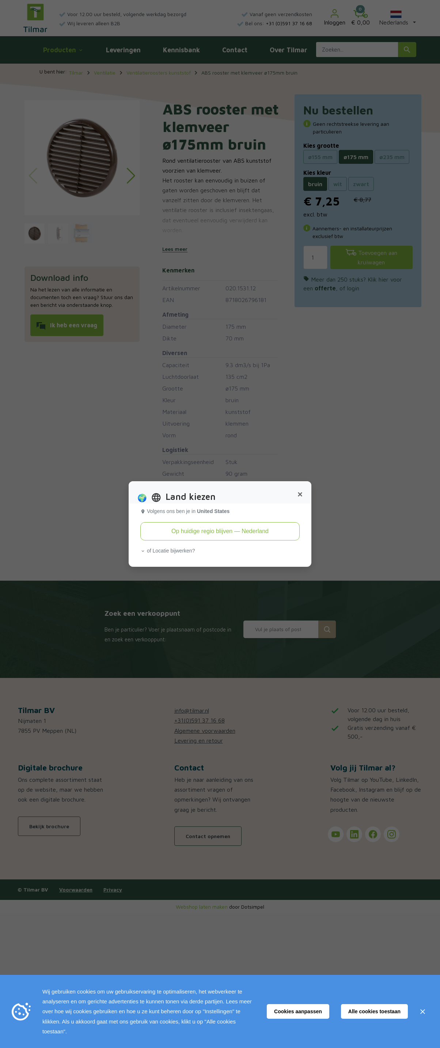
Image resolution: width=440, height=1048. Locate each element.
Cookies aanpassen (298, 1011)
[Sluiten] (422, 1011)
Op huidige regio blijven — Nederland (220, 531)
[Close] (300, 494)
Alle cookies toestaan (374, 1011)
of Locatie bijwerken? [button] (167, 551)
